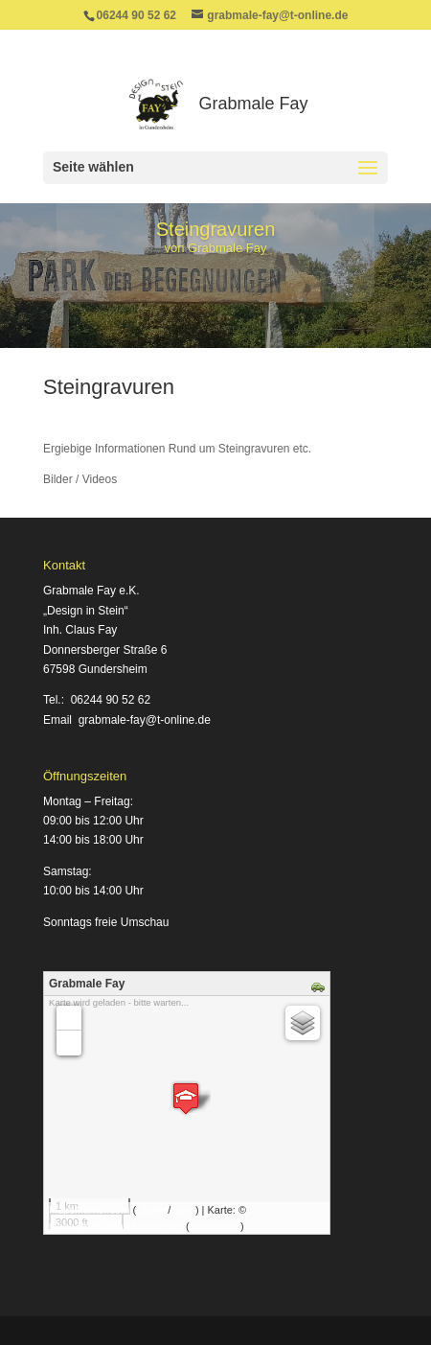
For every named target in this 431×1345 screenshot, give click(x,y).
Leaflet (152, 1210)
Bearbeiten (215, 1226)
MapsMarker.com (89, 1210)
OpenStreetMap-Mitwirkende (116, 1226)
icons (182, 1210)
